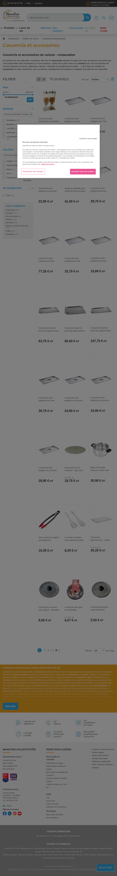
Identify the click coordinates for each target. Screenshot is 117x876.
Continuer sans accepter (88, 138)
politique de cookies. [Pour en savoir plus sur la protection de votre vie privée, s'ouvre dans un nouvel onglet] (48, 164)
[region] (58, 151)
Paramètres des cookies (33, 172)
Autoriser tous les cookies (82, 172)
